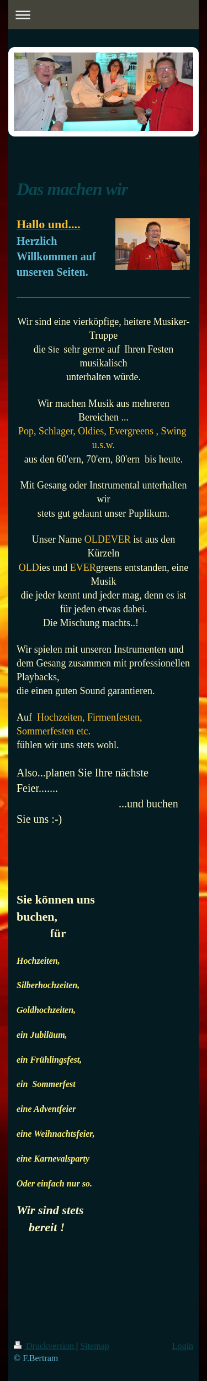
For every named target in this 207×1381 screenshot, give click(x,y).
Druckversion (45, 1346)
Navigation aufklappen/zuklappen (103, 15)
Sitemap (94, 1346)
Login (182, 1346)
